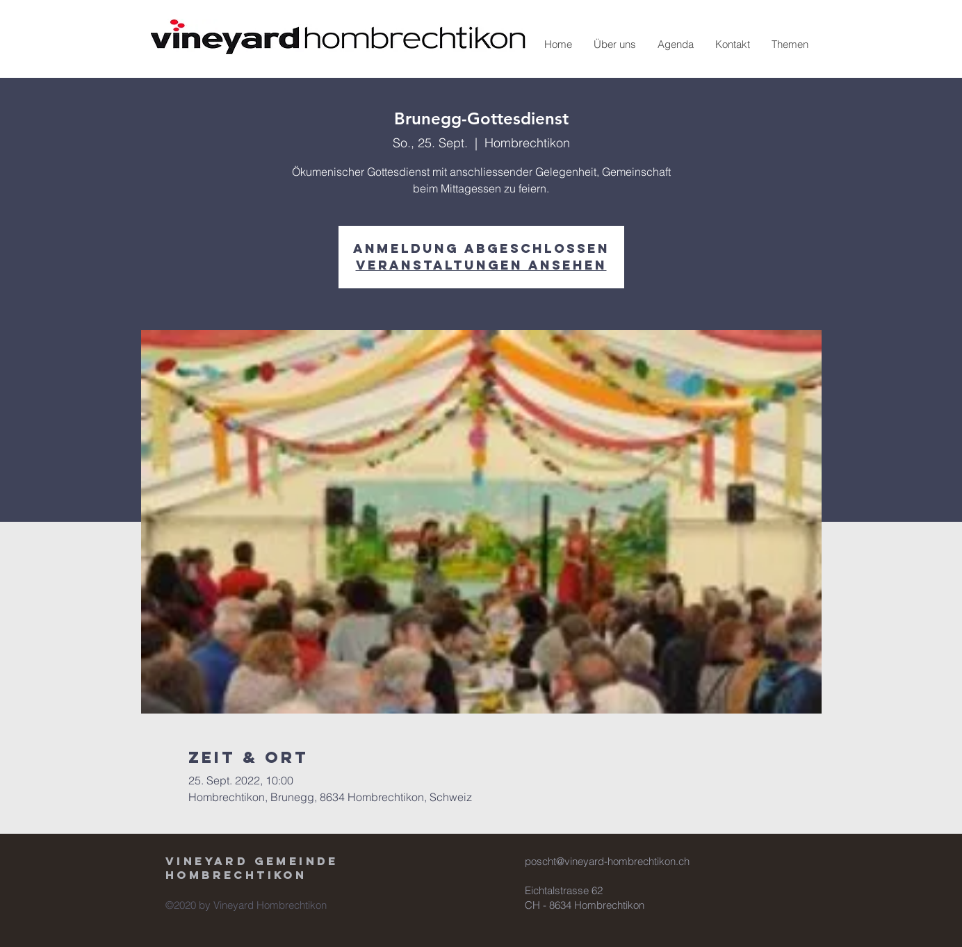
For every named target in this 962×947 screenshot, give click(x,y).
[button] (614, 44)
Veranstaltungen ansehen (481, 265)
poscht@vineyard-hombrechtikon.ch (607, 861)
